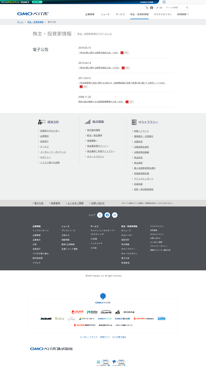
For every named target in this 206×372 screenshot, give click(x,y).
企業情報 (89, 14)
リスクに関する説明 (49, 162)
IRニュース (126, 230)
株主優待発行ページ (96, 145)
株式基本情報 (92, 130)
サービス (120, 14)
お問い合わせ (97, 203)
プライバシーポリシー (158, 246)
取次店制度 (38, 258)
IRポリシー (44, 157)
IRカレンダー (127, 235)
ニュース (105, 14)
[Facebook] (151, 7)
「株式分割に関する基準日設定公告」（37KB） (104, 67)
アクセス (36, 262)
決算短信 (137, 141)
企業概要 (37, 235)
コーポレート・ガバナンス (52, 151)
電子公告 (38, 203)
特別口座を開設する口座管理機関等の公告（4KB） (106, 101)
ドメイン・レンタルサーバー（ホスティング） (103, 232)
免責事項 (54, 203)
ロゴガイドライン (157, 234)
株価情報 (91, 140)
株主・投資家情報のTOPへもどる (94, 33)
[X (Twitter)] (147, 7)
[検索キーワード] (175, 7)
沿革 (35, 244)
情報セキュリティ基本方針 (160, 250)
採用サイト (105, 337)
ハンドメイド (97, 243)
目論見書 (137, 184)
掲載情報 (66, 239)
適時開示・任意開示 (142, 136)
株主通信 (137, 162)
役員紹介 (43, 141)
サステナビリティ (163, 14)
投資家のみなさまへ (49, 130)
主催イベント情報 (70, 249)
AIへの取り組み (119, 337)
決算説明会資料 (140, 146)
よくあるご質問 (75, 203)
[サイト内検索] (187, 7)
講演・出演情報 (68, 244)
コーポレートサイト (89, 337)
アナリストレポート (142, 178)
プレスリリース (68, 230)
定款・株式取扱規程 (142, 189)
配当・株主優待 (93, 135)
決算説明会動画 (140, 152)
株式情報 (125, 244)
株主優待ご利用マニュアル (100, 151)
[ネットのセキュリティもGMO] (22, 2)
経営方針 (125, 239)
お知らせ (66, 235)
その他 (94, 248)
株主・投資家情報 (139, 14)
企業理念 (43, 136)
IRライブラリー (128, 249)
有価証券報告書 (140, 173)
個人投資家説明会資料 (144, 168)
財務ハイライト (140, 131)
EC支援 (94, 238)
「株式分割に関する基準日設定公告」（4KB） (103, 52)
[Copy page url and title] (115, 215)
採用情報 (183, 14)
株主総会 (137, 157)
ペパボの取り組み (41, 253)
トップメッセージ (41, 230)
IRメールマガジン (94, 156)
